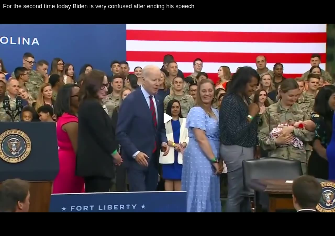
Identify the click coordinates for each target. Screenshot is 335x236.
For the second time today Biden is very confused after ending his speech (98, 6)
